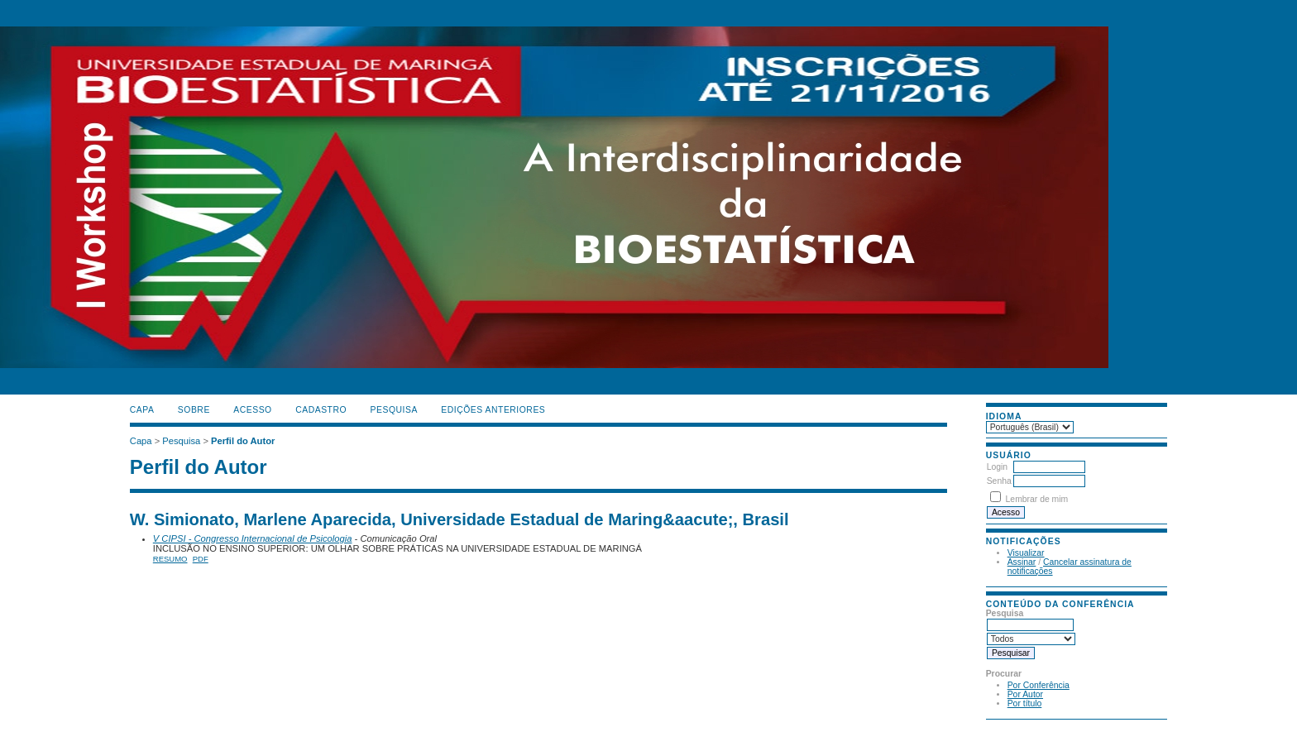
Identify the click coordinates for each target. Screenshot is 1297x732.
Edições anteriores (493, 409)
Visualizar (1026, 552)
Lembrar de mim (1037, 499)
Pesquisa (394, 409)
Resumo (170, 558)
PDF (200, 558)
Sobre (194, 409)
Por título (1024, 703)
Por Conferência (1038, 685)
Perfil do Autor (243, 441)
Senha (999, 481)
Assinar (1021, 562)
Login (997, 466)
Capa (142, 409)
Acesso (252, 409)
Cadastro (321, 409)
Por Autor (1025, 694)
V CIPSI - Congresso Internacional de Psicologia (252, 538)
